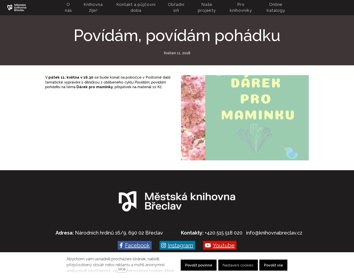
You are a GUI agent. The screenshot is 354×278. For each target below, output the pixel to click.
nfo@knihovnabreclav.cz (274, 233)
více (121, 269)
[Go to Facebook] (135, 245)
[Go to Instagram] (177, 245)
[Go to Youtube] (219, 245)
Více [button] (284, 7)
